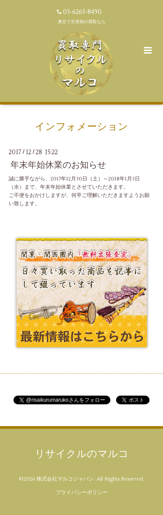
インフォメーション (81, 127)
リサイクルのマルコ (82, 454)
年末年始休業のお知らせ (58, 164)
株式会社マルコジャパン (65, 479)
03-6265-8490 (82, 12)
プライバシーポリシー (82, 492)
